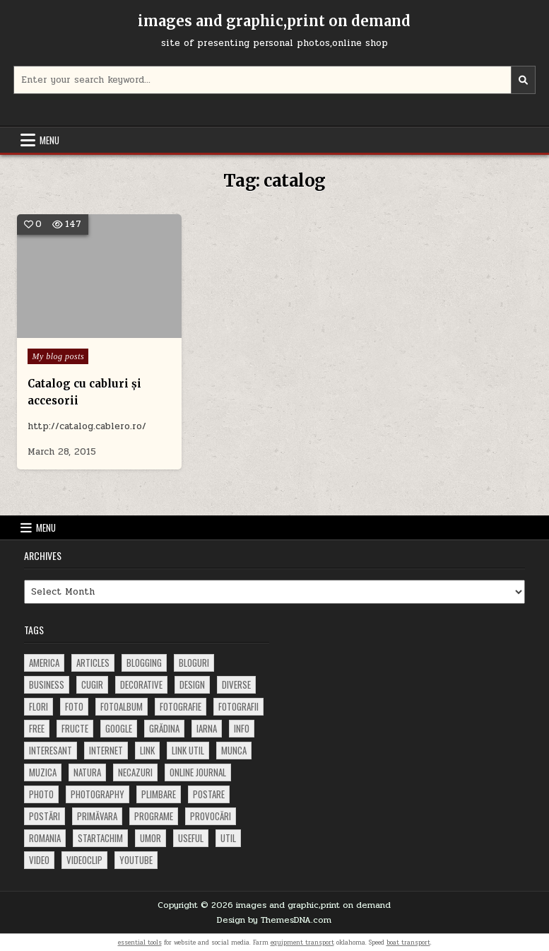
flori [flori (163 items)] (38, 706)
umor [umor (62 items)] (150, 838)
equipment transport (302, 942)
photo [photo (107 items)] (41, 794)
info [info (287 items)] (241, 728)
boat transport (408, 942)
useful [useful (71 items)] (190, 838)
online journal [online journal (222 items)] (198, 772)
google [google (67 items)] (118, 728)
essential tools (140, 942)
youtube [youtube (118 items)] (136, 860)
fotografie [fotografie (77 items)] (180, 706)
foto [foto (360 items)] (74, 706)
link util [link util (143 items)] (188, 750)
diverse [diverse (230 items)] (236, 684)
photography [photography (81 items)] (97, 794)
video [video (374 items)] (39, 860)
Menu (49, 140)
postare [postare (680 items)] (209, 794)
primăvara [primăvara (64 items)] (97, 816)
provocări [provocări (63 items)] (210, 816)
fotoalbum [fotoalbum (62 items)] (121, 706)
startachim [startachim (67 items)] (100, 838)
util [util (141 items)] (228, 838)
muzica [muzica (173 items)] (43, 772)
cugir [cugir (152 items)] (92, 684)
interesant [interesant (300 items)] (50, 750)
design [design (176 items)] (192, 684)
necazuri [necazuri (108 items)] (135, 772)
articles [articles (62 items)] (93, 662)
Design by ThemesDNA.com (274, 920)
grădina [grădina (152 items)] (164, 728)
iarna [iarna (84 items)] (206, 728)
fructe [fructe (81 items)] (74, 728)
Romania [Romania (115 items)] (45, 838)
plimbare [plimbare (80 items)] (158, 794)
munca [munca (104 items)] (234, 750)
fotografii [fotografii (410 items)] (238, 706)
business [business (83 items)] (46, 684)
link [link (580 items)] (147, 750)
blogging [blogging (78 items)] (144, 662)
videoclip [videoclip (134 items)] (84, 860)
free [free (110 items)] (37, 728)
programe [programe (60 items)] (153, 816)
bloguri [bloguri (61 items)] (194, 662)
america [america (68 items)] (44, 662)
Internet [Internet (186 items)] (106, 750)
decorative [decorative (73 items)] (141, 684)
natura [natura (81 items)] (87, 772)
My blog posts (58, 356)
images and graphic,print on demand (274, 21)
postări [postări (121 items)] (44, 816)
